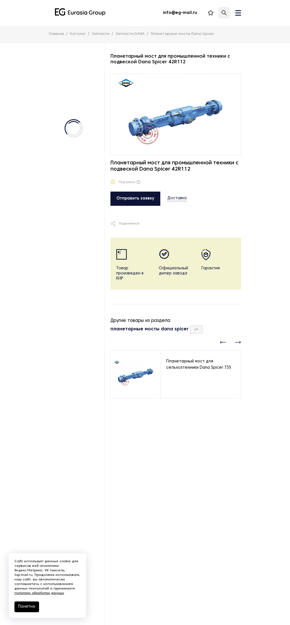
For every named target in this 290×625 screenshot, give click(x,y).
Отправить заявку (135, 198)
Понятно (29, 605)
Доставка (177, 198)
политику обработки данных (42, 591)
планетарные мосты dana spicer (149, 329)
